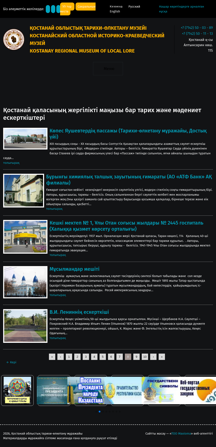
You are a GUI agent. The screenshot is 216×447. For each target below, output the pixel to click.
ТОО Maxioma (181, 433)
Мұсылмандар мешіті (75, 269)
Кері (11, 362)
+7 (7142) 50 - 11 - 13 (197, 33)
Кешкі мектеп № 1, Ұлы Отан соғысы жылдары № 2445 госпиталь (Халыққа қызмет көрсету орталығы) (126, 226)
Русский (134, 6)
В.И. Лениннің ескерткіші (79, 312)
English (115, 11)
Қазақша (116, 6)
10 (145, 356)
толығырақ (11, 163)
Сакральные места (78, 9)
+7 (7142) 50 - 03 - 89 (197, 28)
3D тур (67, 6)
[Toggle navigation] (108, 68)
